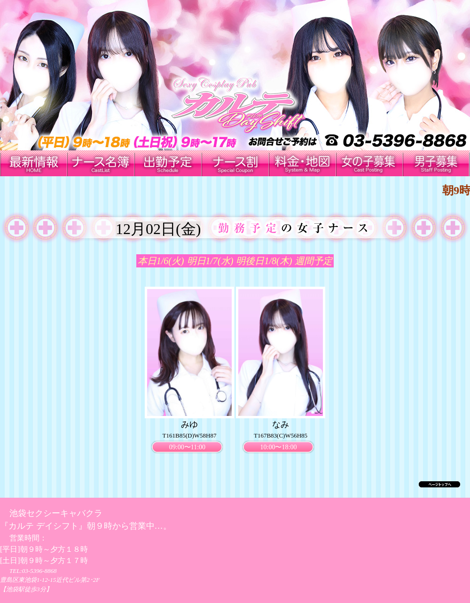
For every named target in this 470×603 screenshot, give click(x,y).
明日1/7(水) (210, 261)
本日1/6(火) (161, 261)
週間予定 (313, 261)
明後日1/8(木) (264, 261)
